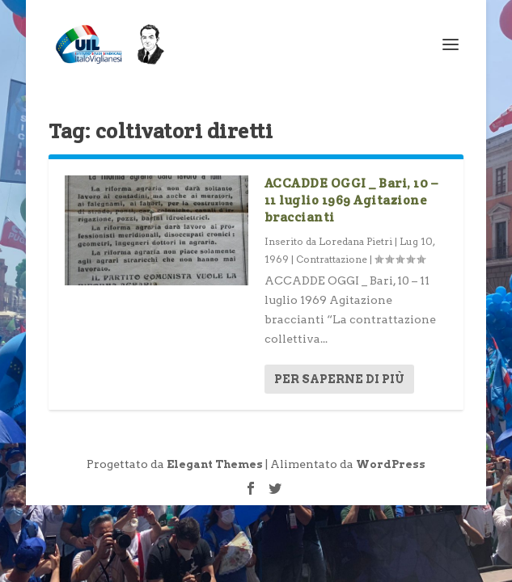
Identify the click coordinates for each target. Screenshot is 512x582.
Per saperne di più (339, 379)
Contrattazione (331, 259)
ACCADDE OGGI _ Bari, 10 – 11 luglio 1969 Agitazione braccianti (351, 200)
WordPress (390, 464)
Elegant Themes (215, 464)
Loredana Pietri (355, 241)
